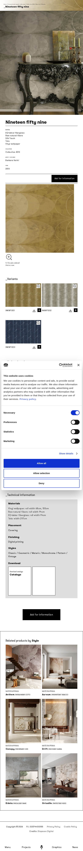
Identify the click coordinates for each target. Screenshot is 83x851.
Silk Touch (10, 138)
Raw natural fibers (14, 135)
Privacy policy (28, 399)
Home (5, 4)
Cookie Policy (70, 826)
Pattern (62, 553)
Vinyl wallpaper (13, 144)
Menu (8, 847)
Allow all (41, 463)
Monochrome (48, 553)
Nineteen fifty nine (41, 4)
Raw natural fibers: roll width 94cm (26, 511)
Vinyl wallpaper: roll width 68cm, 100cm (28, 508)
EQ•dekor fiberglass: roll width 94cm (27, 515)
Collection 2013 (31, 4)
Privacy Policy (53, 826)
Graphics (56, 847)
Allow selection (41, 473)
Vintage (12, 556)
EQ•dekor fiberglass (15, 133)
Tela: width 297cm (17, 518)
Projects (26, 847)
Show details (66, 453)
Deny (41, 483)
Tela (7, 141)
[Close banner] (78, 365)
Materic (36, 553)
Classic (12, 553)
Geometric (24, 553)
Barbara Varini (12, 160)
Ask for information (65, 178)
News (75, 847)
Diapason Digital (46, 831)
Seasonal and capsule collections (16, 4)
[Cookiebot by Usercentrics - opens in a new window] (59, 365)
